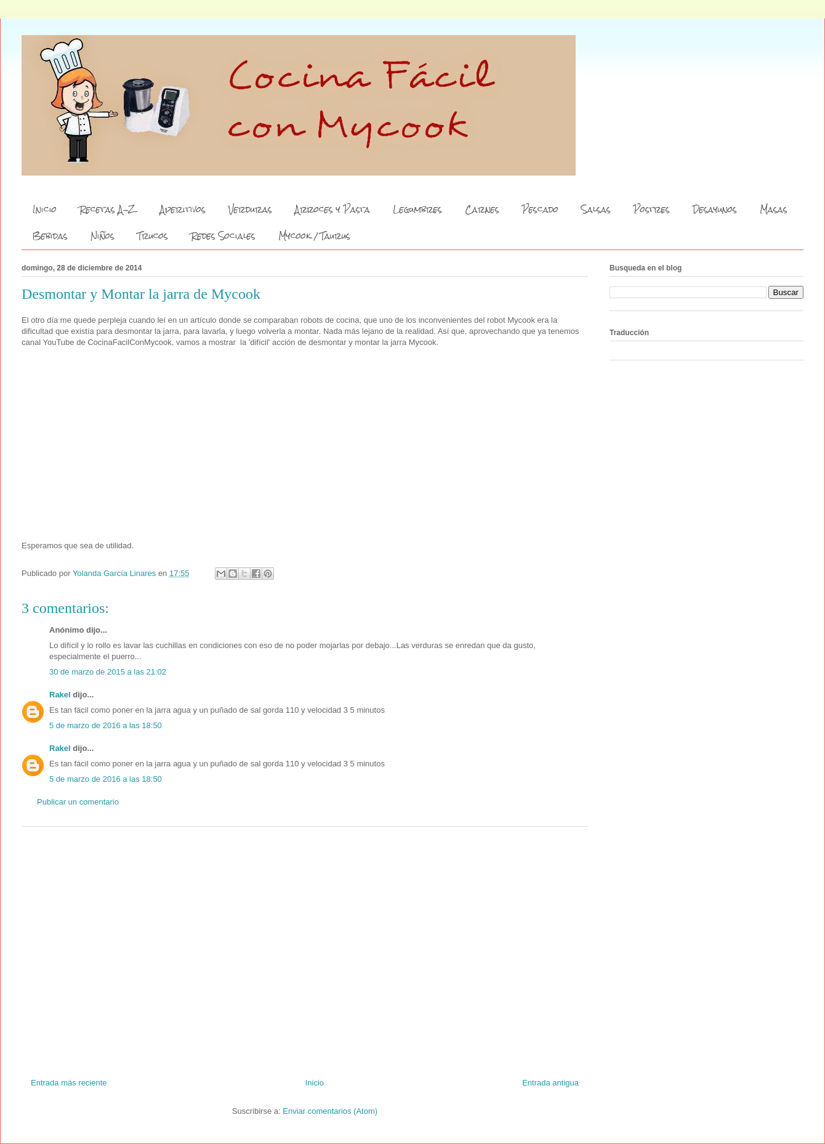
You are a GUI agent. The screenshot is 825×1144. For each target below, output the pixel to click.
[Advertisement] (304, 947)
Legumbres (417, 209)
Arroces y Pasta (332, 209)
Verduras (250, 209)
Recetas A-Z (108, 209)
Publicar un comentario (78, 801)
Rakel (60, 694)
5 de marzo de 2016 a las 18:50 (105, 725)
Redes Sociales (223, 236)
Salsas (596, 209)
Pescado (540, 209)
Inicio (45, 209)
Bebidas (50, 236)
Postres (652, 209)
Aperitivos (183, 209)
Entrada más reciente (69, 1082)
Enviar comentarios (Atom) (330, 1111)
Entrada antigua (550, 1082)
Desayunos (715, 209)
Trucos (152, 236)
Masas (773, 209)
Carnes (482, 209)
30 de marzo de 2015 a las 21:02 (107, 671)
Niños (103, 236)
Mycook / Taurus (314, 236)
